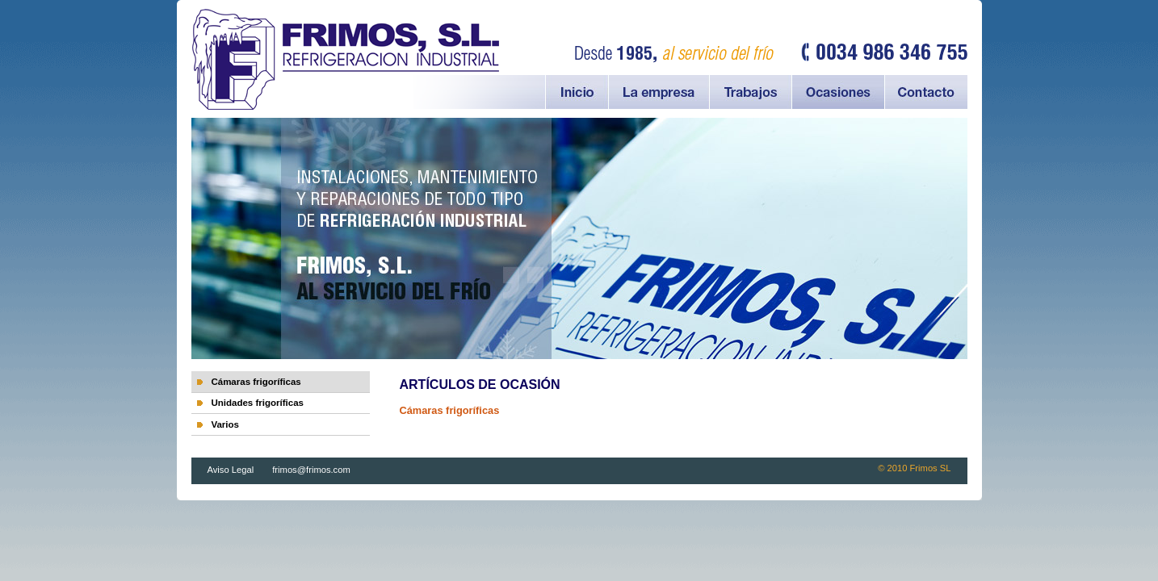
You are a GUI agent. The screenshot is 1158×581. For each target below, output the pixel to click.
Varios (225, 424)
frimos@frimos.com (311, 469)
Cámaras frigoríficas (255, 382)
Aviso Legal (232, 469)
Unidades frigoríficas (257, 403)
